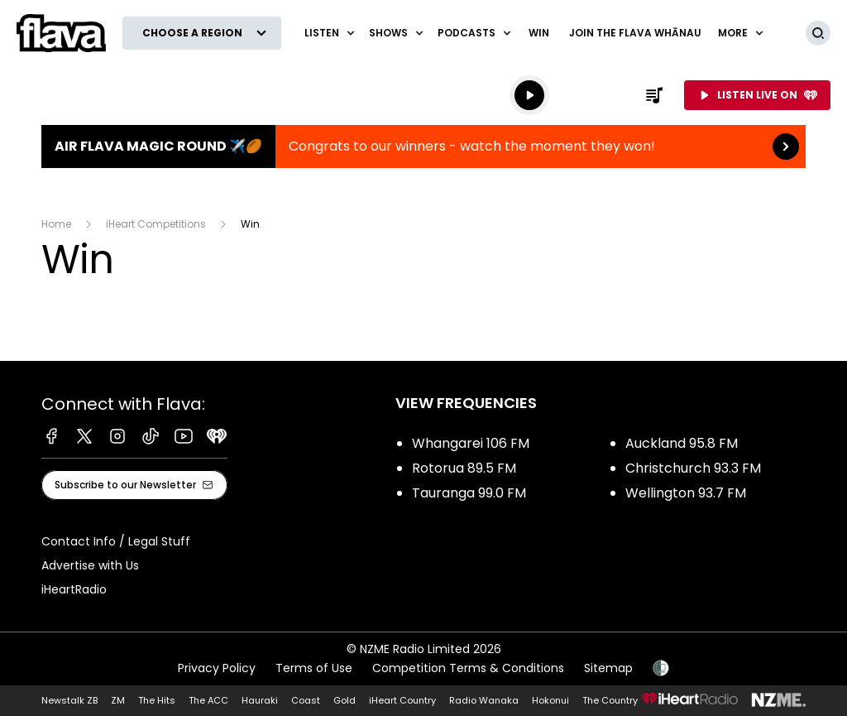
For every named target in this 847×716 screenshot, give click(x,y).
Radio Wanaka (484, 700)
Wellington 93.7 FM (685, 492)
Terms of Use (313, 668)
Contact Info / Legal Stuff (115, 541)
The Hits (156, 700)
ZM (118, 700)
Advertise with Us (90, 565)
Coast (305, 700)
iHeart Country (402, 700)
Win (539, 33)
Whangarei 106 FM (470, 443)
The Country (610, 700)
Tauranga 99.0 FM (469, 492)
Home (56, 224)
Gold (344, 700)
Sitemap (608, 668)
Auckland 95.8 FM (681, 443)
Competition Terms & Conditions (468, 668)
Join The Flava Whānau (635, 33)
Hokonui (550, 700)
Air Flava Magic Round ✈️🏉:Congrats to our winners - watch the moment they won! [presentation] (423, 146)
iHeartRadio (74, 589)
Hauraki (260, 700)
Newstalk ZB (69, 700)
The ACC (208, 700)
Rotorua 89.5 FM (464, 468)
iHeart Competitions (156, 224)
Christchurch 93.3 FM (693, 468)
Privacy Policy (217, 668)
